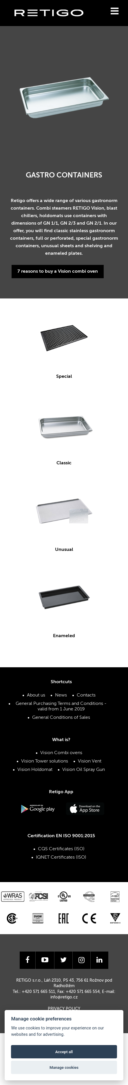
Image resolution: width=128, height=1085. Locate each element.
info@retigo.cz (64, 997)
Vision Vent (89, 761)
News (61, 695)
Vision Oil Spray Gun (83, 769)
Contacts (86, 695)
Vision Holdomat (34, 769)
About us (36, 695)
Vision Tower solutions (44, 761)
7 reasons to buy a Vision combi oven (57, 271)
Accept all (64, 1051)
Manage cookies (64, 1067)
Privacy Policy (64, 1009)
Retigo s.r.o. (53, 22)
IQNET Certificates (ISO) (61, 857)
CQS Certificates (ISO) (61, 849)
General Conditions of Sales (61, 717)
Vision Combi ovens (61, 753)
